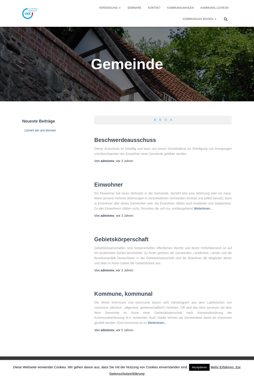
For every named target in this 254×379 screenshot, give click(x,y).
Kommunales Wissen (199, 19)
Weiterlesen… (203, 208)
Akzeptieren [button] (199, 367)
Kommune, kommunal (123, 294)
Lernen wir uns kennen (40, 130)
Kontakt (154, 7)
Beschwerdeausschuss (125, 140)
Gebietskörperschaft (121, 239)
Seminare (134, 7)
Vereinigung (110, 7)
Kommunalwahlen (180, 7)
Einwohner (108, 184)
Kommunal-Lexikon (214, 7)
